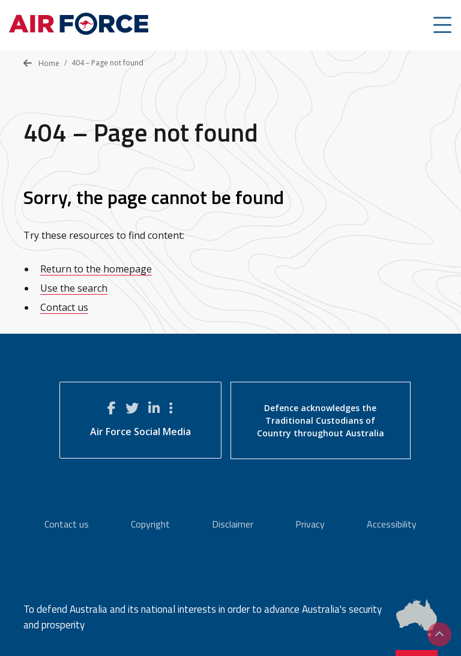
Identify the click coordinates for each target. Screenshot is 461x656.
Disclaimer (232, 524)
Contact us (64, 307)
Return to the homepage (96, 268)
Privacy (310, 524)
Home (41, 63)
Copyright (150, 524)
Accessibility (392, 524)
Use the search (73, 288)
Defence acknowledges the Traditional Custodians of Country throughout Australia (320, 420)
